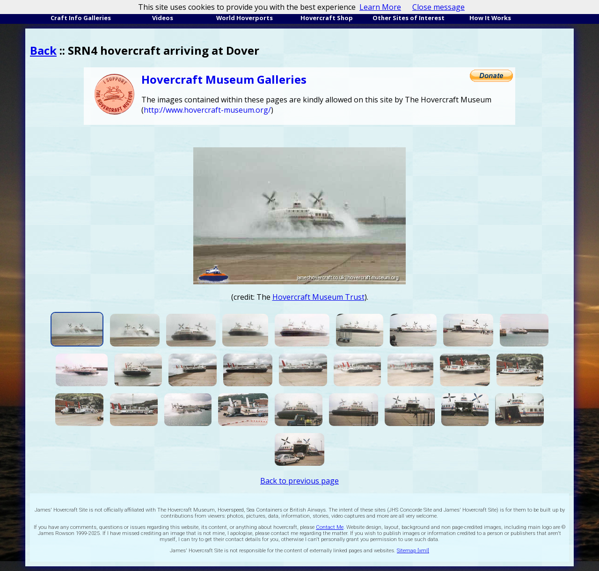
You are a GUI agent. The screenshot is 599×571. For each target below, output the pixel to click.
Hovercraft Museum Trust (318, 297)
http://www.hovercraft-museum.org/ (207, 110)
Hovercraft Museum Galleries (224, 79)
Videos (162, 18)
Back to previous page (299, 481)
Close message (438, 7)
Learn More (380, 7)
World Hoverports (244, 18)
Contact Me (329, 527)
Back (43, 50)
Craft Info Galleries (81, 18)
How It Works (490, 18)
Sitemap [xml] (413, 551)
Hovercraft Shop (326, 18)
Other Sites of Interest (409, 18)
